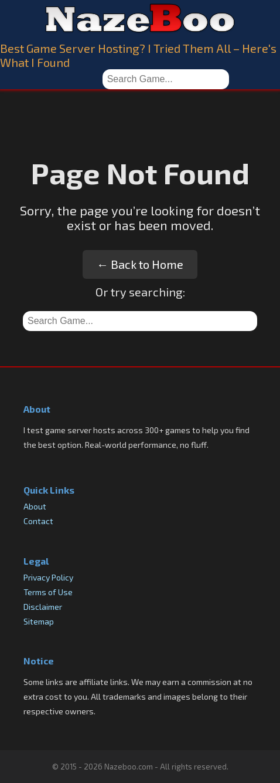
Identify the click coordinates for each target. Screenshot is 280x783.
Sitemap (38, 621)
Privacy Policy (48, 577)
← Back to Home (140, 264)
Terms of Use (48, 592)
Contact (38, 521)
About (34, 506)
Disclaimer (42, 607)
